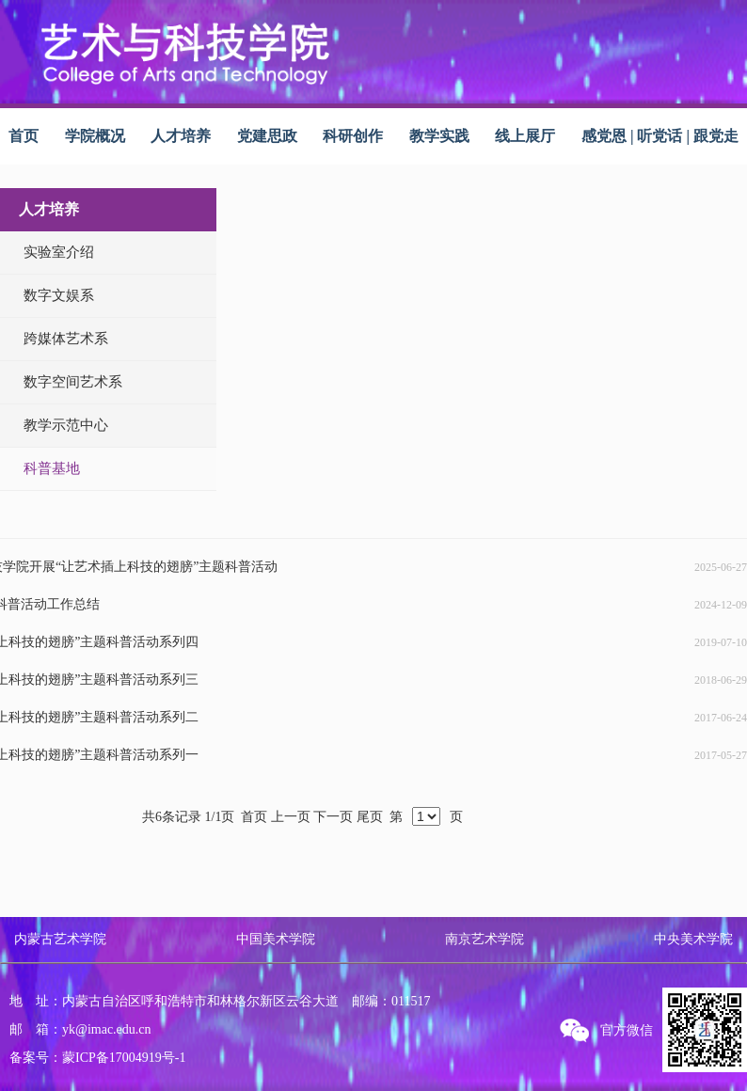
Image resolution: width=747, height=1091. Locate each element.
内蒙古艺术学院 (60, 939)
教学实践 (439, 136)
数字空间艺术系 (73, 381)
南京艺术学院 (484, 939)
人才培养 (181, 136)
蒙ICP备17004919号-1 (123, 1058)
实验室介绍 (59, 252)
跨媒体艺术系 (66, 338)
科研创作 (353, 136)
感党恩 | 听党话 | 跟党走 (660, 136)
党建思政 (267, 136)
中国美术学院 (275, 939)
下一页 (333, 817)
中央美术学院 (693, 939)
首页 (23, 136)
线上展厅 (525, 136)
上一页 (290, 817)
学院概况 (95, 136)
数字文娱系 (59, 295)
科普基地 (52, 468)
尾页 (370, 817)
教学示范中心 (66, 425)
